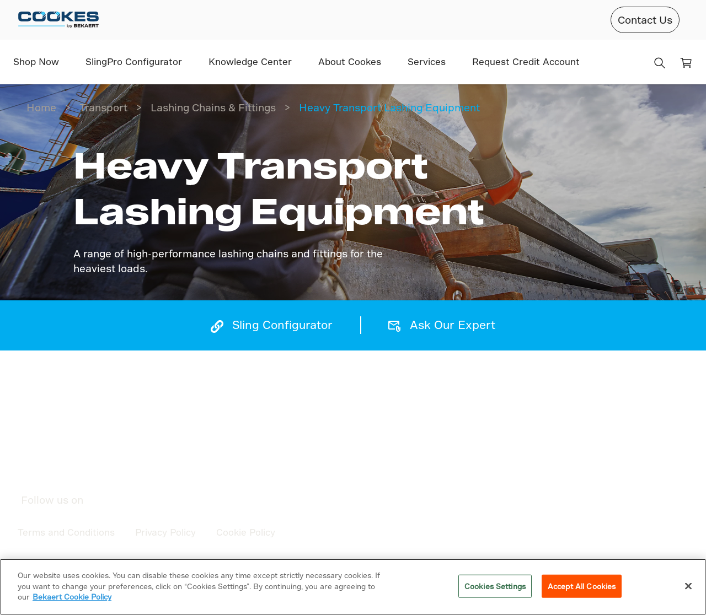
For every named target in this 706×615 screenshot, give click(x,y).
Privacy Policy (165, 532)
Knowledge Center (250, 61)
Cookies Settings (495, 586)
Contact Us (645, 19)
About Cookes (349, 61)
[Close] (688, 586)
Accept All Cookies (582, 586)
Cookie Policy (245, 532)
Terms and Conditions (66, 532)
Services (427, 61)
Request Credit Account (526, 61)
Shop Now (36, 61)
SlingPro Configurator (133, 61)
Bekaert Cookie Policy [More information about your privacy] (72, 596)
